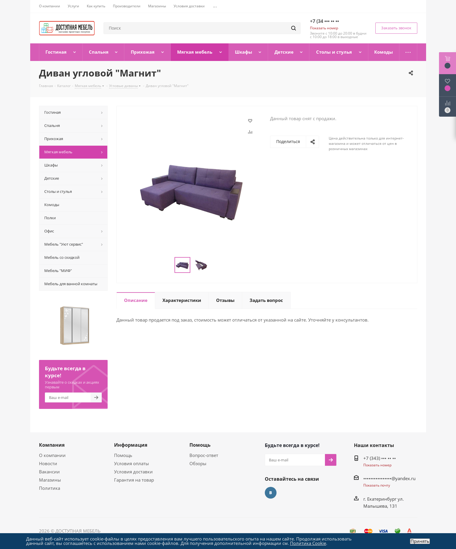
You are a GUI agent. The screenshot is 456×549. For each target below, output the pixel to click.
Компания (52, 445)
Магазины (50, 480)
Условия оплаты (131, 463)
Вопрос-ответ (203, 455)
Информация (130, 445)
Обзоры (197, 463)
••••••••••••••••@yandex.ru (389, 478)
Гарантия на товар (134, 480)
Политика (49, 488)
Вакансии (49, 472)
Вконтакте (271, 493)
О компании (52, 455)
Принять (420, 541)
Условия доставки (133, 472)
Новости (48, 463)
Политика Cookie (308, 543)
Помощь (123, 455)
